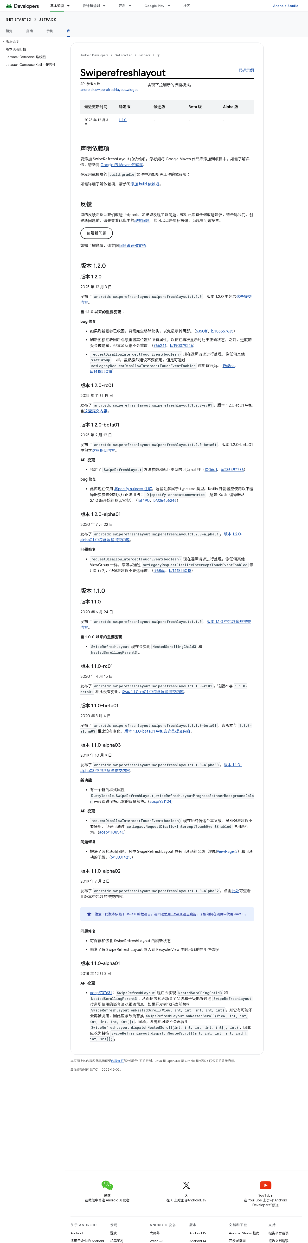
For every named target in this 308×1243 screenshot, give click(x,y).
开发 (122, 6)
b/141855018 (101, 371)
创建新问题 (97, 233)
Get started (19, 19)
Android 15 (197, 1233)
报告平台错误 (279, 1233)
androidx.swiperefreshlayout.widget (109, 90)
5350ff (201, 331)
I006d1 (211, 469)
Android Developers (94, 55)
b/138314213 (121, 857)
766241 (160, 345)
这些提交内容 (95, 411)
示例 (49, 31)
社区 (186, 6)
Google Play (154, 6)
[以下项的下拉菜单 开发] (132, 6)
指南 (29, 31)
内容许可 (117, 1061)
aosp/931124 (160, 801)
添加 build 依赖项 (144, 184)
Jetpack (48, 19)
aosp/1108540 (111, 832)
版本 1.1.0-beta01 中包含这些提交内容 (157, 731)
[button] (31, 41)
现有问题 (142, 220)
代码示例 (246, 70)
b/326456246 (165, 500)
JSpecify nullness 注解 (133, 489)
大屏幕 (155, 1233)
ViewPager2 (227, 851)
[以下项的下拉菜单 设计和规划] (106, 6)
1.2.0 (123, 120)
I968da (229, 366)
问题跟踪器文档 (132, 245)
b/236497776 (232, 469)
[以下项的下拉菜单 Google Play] (171, 6)
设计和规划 (91, 6)
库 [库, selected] (68, 31)
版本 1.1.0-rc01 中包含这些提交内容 (153, 692)
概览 (9, 31)
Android (77, 1233)
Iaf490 (144, 500)
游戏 (113, 1233)
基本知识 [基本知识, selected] (57, 6)
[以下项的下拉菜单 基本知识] (70, 6)
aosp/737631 (101, 993)
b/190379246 (181, 345)
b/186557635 (222, 331)
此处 (235, 891)
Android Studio (286, 6)
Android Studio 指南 (244, 1233)
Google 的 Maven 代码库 (122, 165)
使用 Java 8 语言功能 (180, 914)
